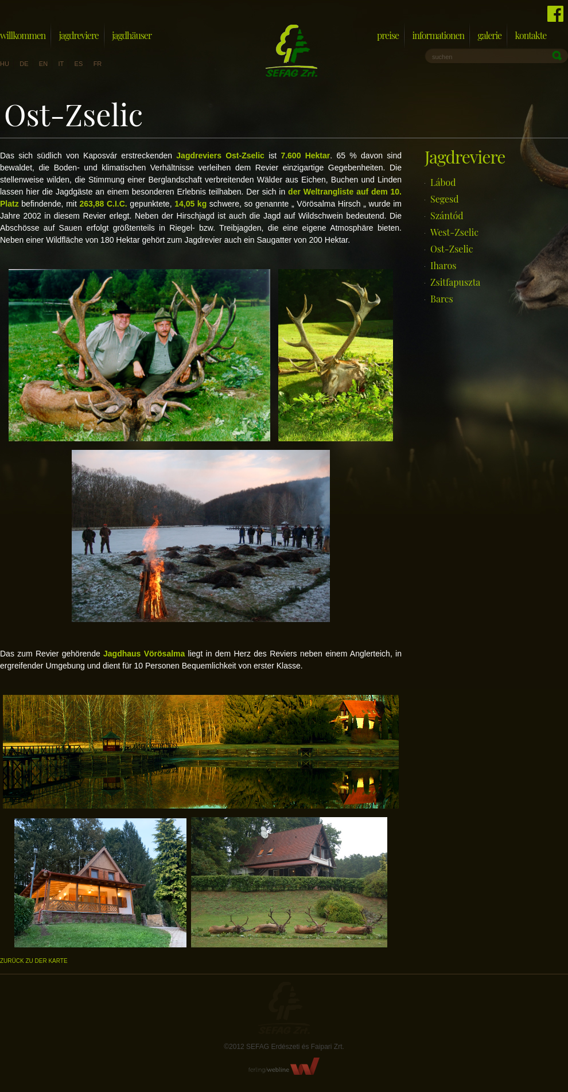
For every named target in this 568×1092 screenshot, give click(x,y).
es (79, 63)
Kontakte (531, 35)
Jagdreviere (79, 35)
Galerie (490, 35)
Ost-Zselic (451, 249)
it (61, 63)
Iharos (443, 265)
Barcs (441, 299)
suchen (442, 56)
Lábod (443, 182)
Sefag (284, 1008)
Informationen (438, 35)
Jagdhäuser (131, 35)
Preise (388, 35)
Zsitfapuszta (455, 282)
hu (4, 63)
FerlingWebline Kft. (284, 1066)
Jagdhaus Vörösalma (144, 653)
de (24, 63)
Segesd (444, 199)
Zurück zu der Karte (34, 961)
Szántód (447, 215)
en (43, 63)
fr (98, 63)
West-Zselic (454, 232)
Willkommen (22, 35)
